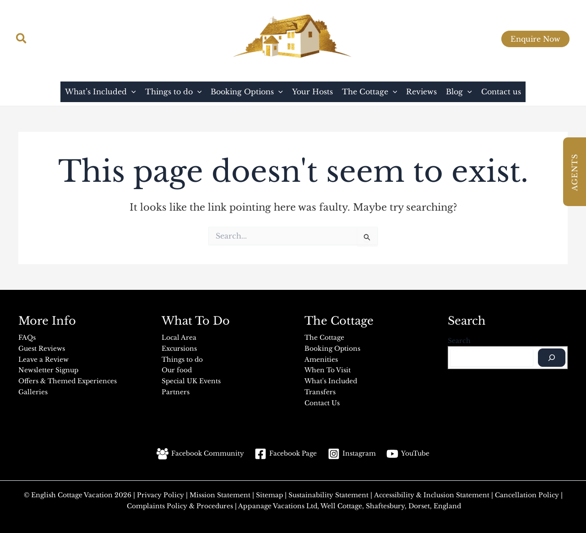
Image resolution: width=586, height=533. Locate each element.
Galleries (33, 390)
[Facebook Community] (199, 451)
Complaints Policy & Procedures (179, 503)
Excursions (180, 348)
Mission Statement (218, 492)
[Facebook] (442, 39)
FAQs (27, 337)
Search (459, 341)
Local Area (179, 337)
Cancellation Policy (527, 492)
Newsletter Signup (48, 369)
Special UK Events (192, 379)
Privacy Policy (160, 492)
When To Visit (327, 369)
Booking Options (332, 348)
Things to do (182, 358)
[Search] (551, 357)
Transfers (320, 390)
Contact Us (322, 401)
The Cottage (324, 337)
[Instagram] (420, 39)
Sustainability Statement (328, 492)
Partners (176, 390)
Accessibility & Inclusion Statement (431, 492)
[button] (21, 39)
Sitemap (269, 492)
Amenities (321, 358)
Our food (177, 369)
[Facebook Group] (486, 39)
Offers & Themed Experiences (68, 379)
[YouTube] (464, 39)
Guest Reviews (41, 348)
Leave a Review (44, 358)
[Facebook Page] (286, 451)
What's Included (331, 379)
